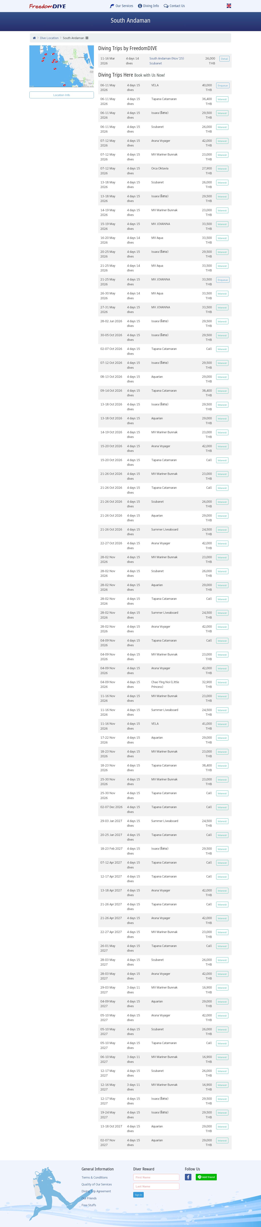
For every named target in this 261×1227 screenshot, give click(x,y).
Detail (224, 58)
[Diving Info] (148, 6)
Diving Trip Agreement (96, 1191)
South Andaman (75, 38)
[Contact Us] (174, 6)
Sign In (138, 1194)
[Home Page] (47, 6)
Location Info (61, 95)
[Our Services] (121, 6)
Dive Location (49, 38)
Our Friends (89, 1198)
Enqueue (223, 85)
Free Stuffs (89, 1205)
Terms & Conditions (95, 1177)
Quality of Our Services (97, 1184)
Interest (222, 99)
